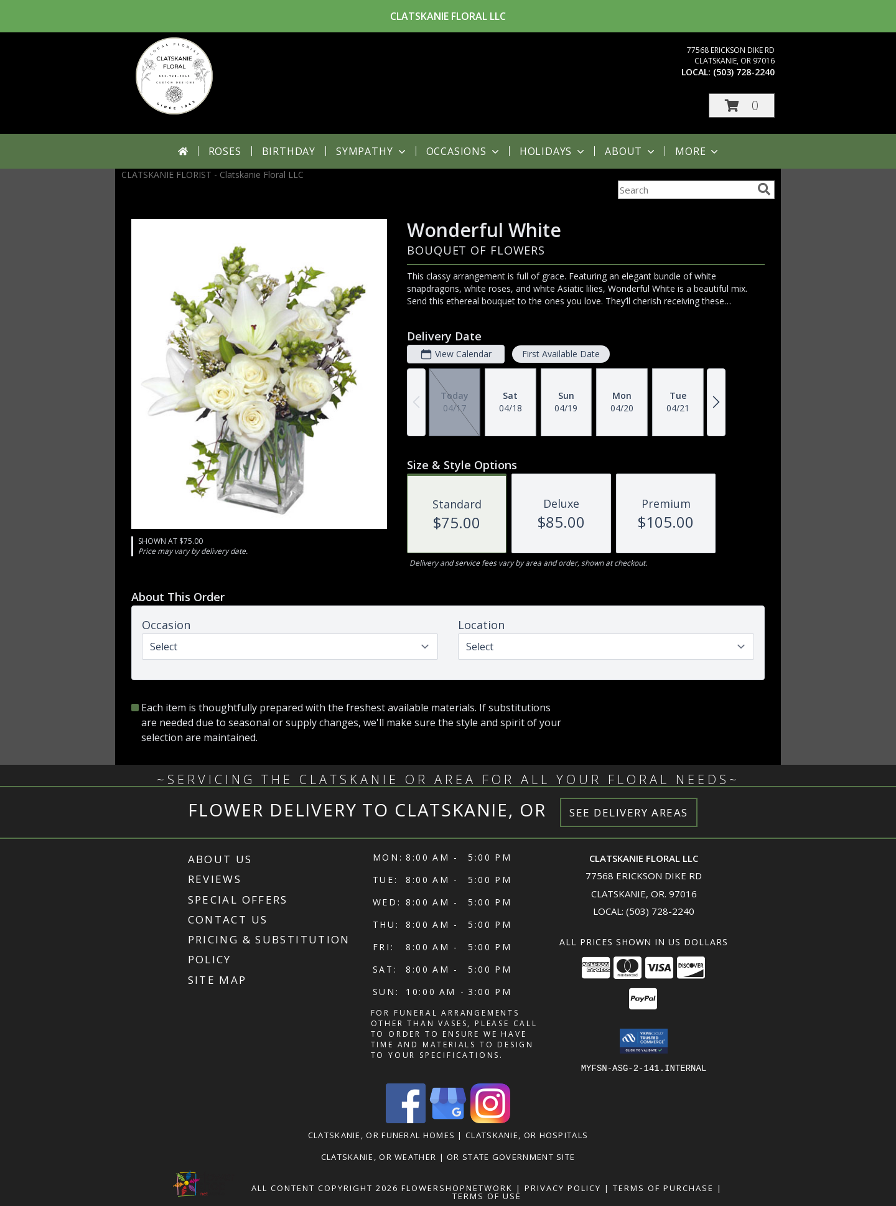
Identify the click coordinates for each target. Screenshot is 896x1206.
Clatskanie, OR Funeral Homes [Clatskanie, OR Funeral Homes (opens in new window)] (381, 1134)
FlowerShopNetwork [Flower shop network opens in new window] (457, 1187)
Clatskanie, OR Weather (379, 1156)
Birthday (288, 151)
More (698, 151)
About (631, 151)
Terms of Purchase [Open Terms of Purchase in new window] (663, 1187)
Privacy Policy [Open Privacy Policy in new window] (563, 1187)
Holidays (553, 151)
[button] (742, 105)
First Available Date (561, 354)
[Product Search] (685, 190)
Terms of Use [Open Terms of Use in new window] (486, 1195)
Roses (224, 151)
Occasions (464, 151)
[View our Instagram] (490, 1119)
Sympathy (372, 151)
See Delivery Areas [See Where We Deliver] (628, 812)
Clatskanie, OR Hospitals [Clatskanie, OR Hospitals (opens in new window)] (526, 1134)
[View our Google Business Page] (448, 1119)
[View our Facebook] (406, 1119)
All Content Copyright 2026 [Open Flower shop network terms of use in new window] (324, 1187)
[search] (764, 189)
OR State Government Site (511, 1156)
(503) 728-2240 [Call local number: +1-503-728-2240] (744, 72)
